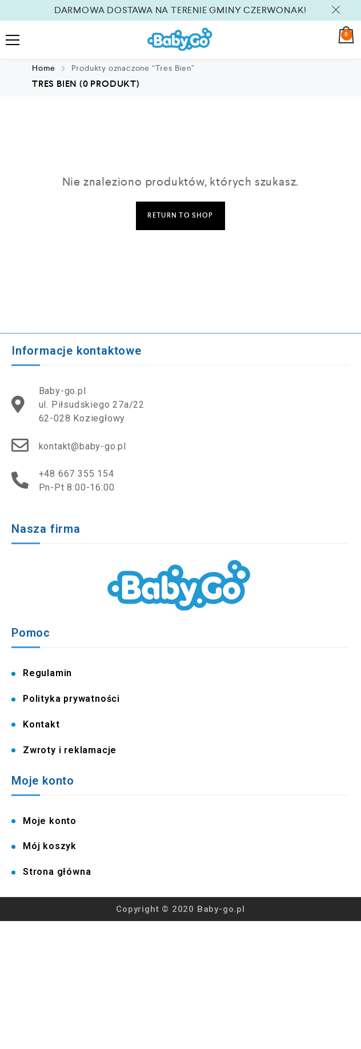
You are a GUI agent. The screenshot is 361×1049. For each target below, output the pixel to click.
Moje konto (50, 820)
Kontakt (41, 724)
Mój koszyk (50, 846)
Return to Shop (180, 215)
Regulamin (47, 673)
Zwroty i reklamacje (70, 750)
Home (43, 68)
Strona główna (57, 871)
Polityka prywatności (71, 698)
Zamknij (337, 10)
